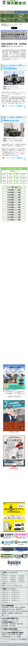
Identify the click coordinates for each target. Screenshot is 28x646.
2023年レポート (4, 174)
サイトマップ (5, 641)
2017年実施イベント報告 (14, 207)
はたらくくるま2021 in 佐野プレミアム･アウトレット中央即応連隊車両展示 (14, 67)
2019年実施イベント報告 (14, 202)
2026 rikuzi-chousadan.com (15, 644)
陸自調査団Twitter (7, 535)
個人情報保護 (23, 639)
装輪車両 (22, 607)
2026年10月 (5, 581)
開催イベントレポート (7, 20)
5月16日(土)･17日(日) (14, 432)
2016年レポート (24, 178)
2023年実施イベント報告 (14, 192)
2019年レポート (4, 178)
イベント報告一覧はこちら (14, 187)
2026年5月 (13, 578)
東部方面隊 (5, 624)
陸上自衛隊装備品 (21, 15)
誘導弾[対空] (19, 609)
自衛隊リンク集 (6, 634)
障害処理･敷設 (18, 613)
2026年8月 (13, 579)
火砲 (13, 609)
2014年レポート (4, 181)
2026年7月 (4, 579)
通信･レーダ (5, 615)
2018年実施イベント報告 (14, 205)
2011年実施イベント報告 (14, 219)
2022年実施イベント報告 (14, 195)
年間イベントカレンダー (10, 572)
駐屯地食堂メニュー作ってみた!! (10, 620)
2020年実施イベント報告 (14, 200)
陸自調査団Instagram (21, 535)
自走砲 (9, 609)
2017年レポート (18, 178)
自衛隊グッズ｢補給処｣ (14, 563)
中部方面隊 (12, 624)
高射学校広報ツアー (17, 630)
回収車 (12, 607)
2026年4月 (4, 578)
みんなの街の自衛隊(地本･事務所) (13, 633)
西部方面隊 (20, 624)
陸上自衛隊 (21, 542)
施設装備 (4, 613)
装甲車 (17, 607)
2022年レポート (11, 174)
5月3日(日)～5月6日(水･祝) (14, 396)
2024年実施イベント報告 (14, 190)
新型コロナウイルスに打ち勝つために (12, 585)
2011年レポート (24, 181)
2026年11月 (13, 581)
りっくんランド (6, 630)
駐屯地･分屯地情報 (17, 634)
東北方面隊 (12, 625)
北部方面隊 (5, 625)
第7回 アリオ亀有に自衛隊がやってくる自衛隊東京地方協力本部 (14, 119)
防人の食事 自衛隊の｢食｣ (10, 618)
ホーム (8, 12)
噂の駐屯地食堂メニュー (10, 622)
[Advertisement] (14, 276)
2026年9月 (21, 579)
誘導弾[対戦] (5, 611)
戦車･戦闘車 (5, 607)
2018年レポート (11, 178)
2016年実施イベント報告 (14, 209)
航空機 (3, 609)
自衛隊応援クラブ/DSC (21, 556)
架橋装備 (10, 613)
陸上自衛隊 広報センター (7, 556)
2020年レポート (24, 174)
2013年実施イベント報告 (14, 214)
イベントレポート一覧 (12, 32)
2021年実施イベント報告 (14, 197)
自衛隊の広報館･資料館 (10, 629)
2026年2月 (13, 576)
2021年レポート (18, 174)
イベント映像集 (16, 636)
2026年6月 (21, 578)
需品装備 (24, 611)
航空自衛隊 (21, 549)
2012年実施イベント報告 (14, 217)
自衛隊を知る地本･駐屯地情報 (21, 20)
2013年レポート (11, 181)
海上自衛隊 (7, 549)
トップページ (5, 639)
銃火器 (12, 611)
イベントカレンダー (7, 15)
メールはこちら (21, 12)
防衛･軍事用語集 (6, 636)
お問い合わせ (14, 639)
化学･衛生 (18, 611)
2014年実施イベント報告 (14, 212)
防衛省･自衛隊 (7, 542)
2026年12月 (22, 581)
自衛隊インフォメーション (9, 583)
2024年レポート (14, 171)
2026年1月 (4, 576)
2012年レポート (18, 181)
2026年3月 (21, 576)
